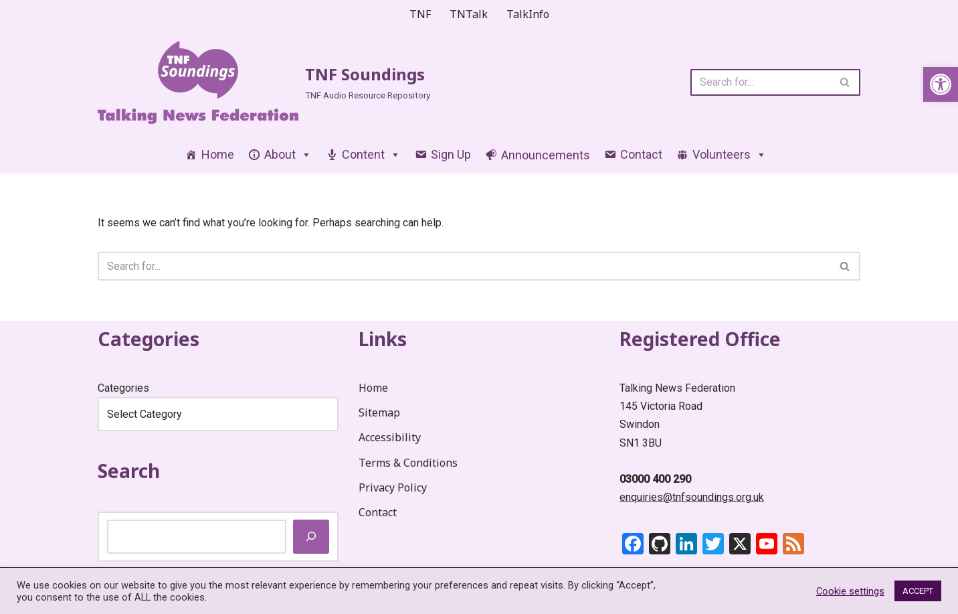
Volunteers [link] (729, 154)
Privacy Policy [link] (393, 487)
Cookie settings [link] (850, 591)
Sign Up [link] (451, 154)
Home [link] (217, 154)
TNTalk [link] (469, 14)
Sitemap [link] (379, 412)
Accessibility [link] (390, 437)
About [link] (288, 154)
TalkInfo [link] (527, 14)
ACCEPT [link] (917, 591)
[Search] (760, 82)
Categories (123, 388)
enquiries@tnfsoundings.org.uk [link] (691, 497)
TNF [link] (420, 14)
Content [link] (371, 154)
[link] (940, 84)
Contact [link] (641, 154)
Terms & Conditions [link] (408, 462)
